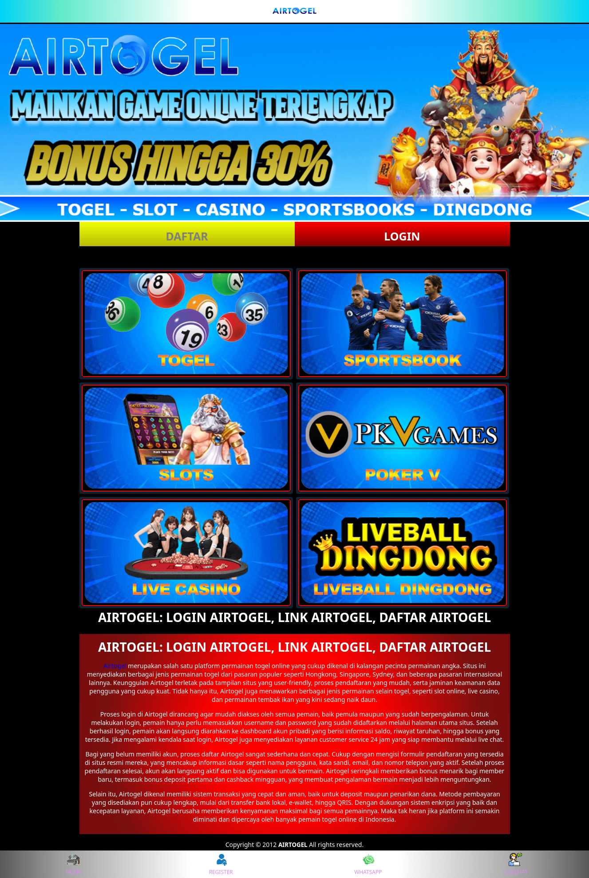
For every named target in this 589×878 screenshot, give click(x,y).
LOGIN (402, 236)
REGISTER (221, 864)
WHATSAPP (368, 864)
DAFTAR (187, 236)
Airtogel (114, 665)
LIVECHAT (515, 864)
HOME (74, 864)
